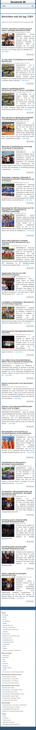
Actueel (4, 617)
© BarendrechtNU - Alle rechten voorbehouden (14, 705)
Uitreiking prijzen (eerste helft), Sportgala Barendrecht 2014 (14, 547)
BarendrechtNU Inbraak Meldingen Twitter (13, 694)
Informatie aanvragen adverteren (10, 724)
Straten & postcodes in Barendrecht (11, 650)
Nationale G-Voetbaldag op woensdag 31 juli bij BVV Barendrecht (17, 147)
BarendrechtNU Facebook (9, 676)
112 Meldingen (6, 621)
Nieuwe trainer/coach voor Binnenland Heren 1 (17, 384)
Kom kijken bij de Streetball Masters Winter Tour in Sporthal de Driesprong (17, 361)
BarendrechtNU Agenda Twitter (10, 696)
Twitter (4, 661)
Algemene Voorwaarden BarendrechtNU (12, 711)
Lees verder (6, 51)
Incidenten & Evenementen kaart (10, 636)
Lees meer (30, 54)
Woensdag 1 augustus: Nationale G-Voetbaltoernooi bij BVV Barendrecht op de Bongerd (18, 179)
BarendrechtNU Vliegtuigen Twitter (11, 698)
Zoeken (4, 646)
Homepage (5, 615)
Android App (5, 655)
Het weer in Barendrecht (8, 627)
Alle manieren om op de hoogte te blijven (13, 672)
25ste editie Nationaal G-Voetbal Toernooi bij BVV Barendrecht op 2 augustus (16, 242)
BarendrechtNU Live (7, 625)
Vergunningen (6, 644)
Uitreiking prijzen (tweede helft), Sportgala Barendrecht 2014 (14, 520)
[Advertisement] (21, 11)
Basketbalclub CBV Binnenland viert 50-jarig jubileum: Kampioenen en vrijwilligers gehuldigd (18, 209)
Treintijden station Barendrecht (10, 629)
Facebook (5, 663)
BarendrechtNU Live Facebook (10, 678)
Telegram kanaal (6, 667)
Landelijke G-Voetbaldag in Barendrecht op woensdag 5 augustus (18, 303)
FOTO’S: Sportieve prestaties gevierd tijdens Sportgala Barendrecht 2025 (17, 29)
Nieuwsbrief (5, 657)
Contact (4, 716)
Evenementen (6, 633)
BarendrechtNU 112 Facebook (10, 681)
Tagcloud (4, 648)
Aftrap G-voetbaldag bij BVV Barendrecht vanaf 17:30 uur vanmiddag (18, 89)
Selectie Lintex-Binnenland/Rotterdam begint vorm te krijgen (17, 407)
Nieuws (4, 619)
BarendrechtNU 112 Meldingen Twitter (12, 689)
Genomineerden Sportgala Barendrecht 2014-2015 (17, 332)
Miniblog (4, 623)
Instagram (5, 665)
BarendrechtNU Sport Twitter (9, 700)
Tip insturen (5, 718)
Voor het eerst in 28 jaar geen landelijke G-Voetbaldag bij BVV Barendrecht (18, 118)
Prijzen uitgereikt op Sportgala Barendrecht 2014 (14, 574)
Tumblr (4, 669)
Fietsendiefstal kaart (7, 640)
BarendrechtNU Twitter (8, 687)
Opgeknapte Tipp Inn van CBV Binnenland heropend (14, 274)
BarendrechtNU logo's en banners (11, 707)
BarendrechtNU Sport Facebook (10, 683)
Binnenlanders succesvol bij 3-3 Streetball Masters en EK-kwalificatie (16, 432)
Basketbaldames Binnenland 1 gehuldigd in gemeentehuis (14, 463)
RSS (3, 659)
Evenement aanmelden (8, 722)
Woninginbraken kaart (8, 642)
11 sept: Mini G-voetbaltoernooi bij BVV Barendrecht (18, 60)
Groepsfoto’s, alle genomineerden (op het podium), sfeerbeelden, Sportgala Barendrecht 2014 (17, 493)
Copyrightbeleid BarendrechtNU (10, 709)
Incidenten (5, 631)
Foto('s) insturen (6, 720)
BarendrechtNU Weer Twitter (9, 692)
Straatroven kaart (6, 638)
